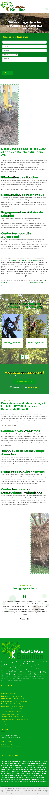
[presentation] (14, 66)
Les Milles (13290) (16, 260)
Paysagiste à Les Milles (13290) (10, 714)
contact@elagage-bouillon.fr (10, 747)
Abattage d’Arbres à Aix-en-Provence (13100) (14, 701)
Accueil (12, 28)
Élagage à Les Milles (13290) (9, 693)
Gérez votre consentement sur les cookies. (23, 794)
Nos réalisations (6, 722)
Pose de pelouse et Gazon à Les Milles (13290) (14, 719)
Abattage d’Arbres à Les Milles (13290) (12, 699)
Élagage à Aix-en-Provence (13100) (11, 696)
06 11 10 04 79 (33, 387)
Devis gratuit (5, 724)
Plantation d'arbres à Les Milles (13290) (12, 716)
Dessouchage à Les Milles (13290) (11, 711)
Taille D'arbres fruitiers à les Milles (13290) (13, 706)
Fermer (39, 794)
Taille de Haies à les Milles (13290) (11, 704)
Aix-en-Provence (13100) (30, 260)
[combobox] (10, 55)
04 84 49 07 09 (6, 744)
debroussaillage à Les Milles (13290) (11, 709)
